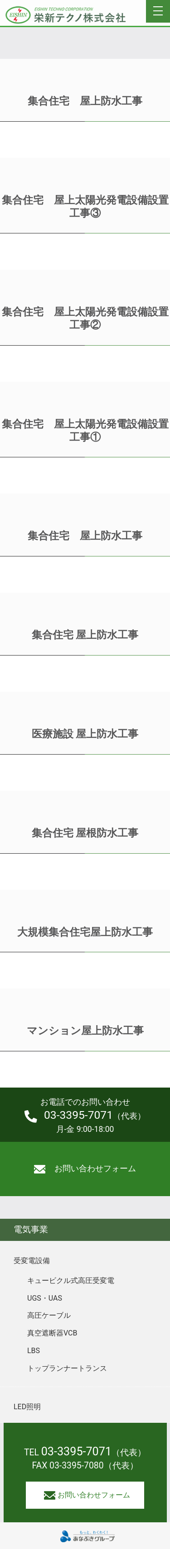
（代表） (85, 1116)
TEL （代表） (85, 1452)
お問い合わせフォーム (85, 1169)
